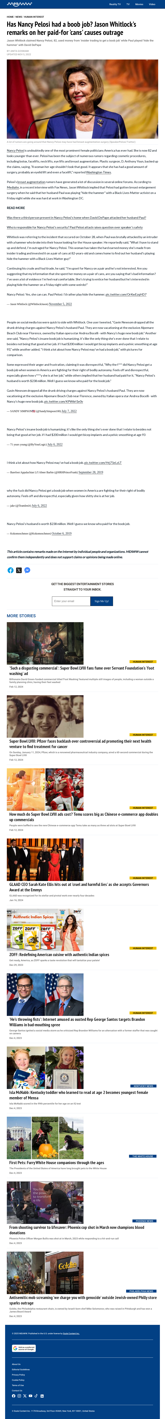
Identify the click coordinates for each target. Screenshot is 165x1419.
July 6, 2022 (55, 444)
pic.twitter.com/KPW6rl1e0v (63, 401)
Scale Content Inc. (71, 1333)
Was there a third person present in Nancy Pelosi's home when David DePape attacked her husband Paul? (76, 217)
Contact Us (17, 1390)
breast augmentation (31, 182)
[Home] (19, 4)
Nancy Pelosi (15, 150)
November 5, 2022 (60, 304)
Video (152, 4)
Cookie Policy (18, 1380)
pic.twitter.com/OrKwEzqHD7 (126, 294)
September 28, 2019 (91, 472)
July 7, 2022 (69, 411)
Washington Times (98, 172)
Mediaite (13, 187)
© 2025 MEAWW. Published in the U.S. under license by (37, 1333)
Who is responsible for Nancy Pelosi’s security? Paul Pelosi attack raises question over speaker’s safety (75, 227)
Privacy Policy (18, 1375)
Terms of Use (18, 1385)
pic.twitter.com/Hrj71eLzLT (103, 462)
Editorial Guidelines (21, 1369)
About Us (16, 1364)
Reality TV (115, 4)
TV (128, 4)
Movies (139, 4)
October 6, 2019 (61, 533)
